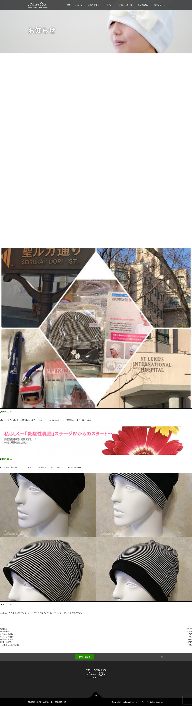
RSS (162, 656)
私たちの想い (143, 5)
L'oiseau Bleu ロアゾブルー (134, 702)
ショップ (79, 5)
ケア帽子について (124, 5)
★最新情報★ (93, 5)
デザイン (108, 5)
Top (68, 5)
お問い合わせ (159, 5)
